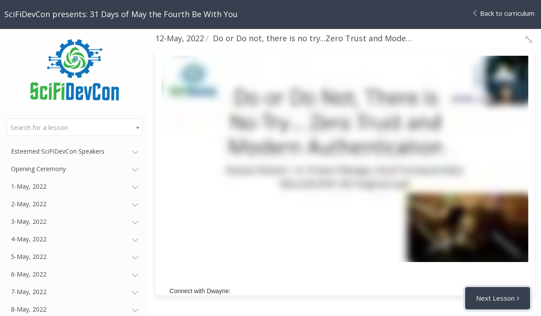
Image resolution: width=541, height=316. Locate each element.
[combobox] (75, 127)
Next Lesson (495, 298)
